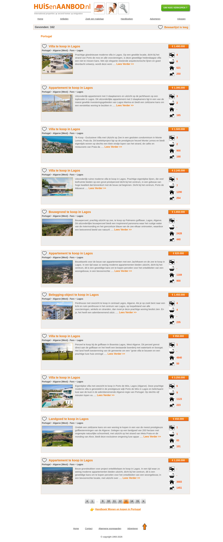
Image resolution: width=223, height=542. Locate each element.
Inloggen (181, 19)
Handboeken (127, 19)
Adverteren (155, 19)
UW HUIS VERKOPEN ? (175, 7)
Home (40, 19)
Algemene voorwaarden (110, 528)
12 (120, 501)
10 (108, 501)
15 (137, 501)
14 (131, 501)
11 (114, 501)
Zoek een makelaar (94, 19)
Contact (88, 528)
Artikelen (64, 19)
